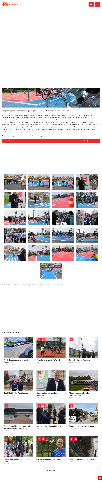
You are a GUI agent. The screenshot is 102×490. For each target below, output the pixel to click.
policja (47, 285)
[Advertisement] (51, 158)
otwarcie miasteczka (38, 285)
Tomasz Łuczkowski (57, 285)
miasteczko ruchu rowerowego (21, 285)
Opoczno (8, 285)
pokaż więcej (51, 470)
